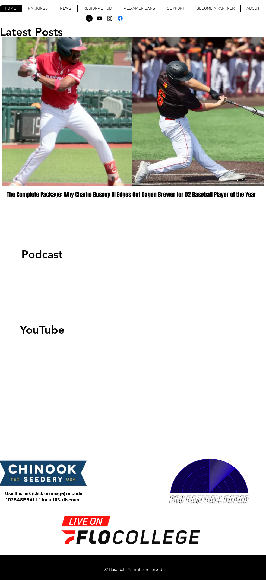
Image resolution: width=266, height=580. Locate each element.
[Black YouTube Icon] (99, 18)
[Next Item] (255, 112)
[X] (89, 18)
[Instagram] (109, 18)
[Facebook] (120, 18)
